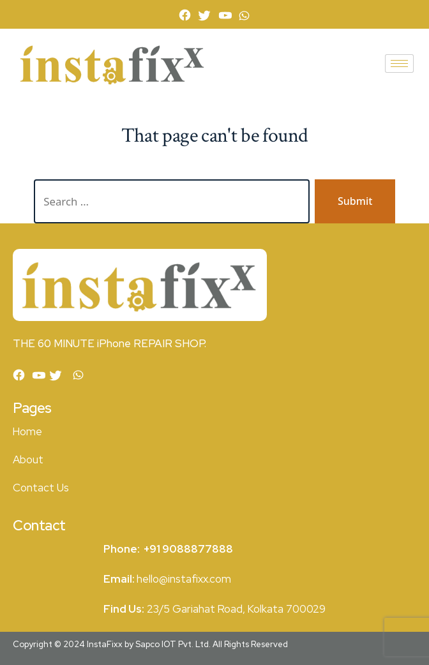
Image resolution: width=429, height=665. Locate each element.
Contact (33, 488)
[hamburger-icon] (399, 63)
